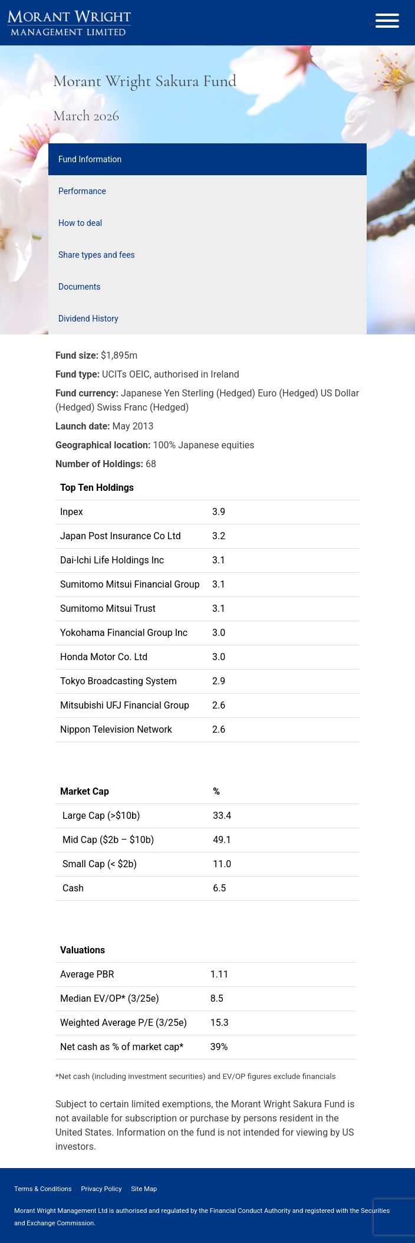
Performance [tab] (82, 191)
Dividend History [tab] (88, 318)
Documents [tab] (79, 286)
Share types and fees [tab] (96, 255)
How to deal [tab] (80, 223)
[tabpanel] (207, 716)
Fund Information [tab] (89, 159)
